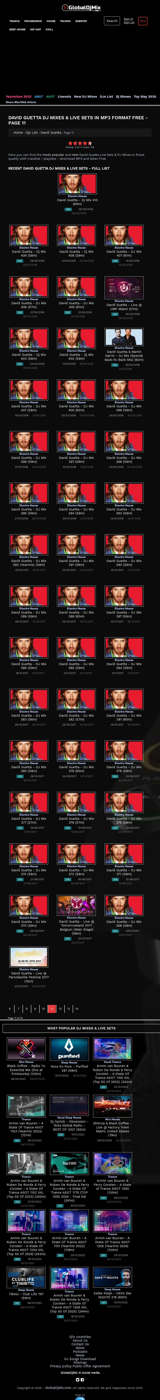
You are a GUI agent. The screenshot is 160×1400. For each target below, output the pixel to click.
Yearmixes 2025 (17, 96)
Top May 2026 (133, 96)
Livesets (59, 96)
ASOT (46, 96)
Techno (65, 21)
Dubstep (81, 21)
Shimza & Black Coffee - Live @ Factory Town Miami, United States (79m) (112, 1127)
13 (68, 1008)
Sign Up (127, 22)
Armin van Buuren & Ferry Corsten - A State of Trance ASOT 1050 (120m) (112, 1184)
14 (76, 1008)
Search (111, 21)
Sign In (126, 19)
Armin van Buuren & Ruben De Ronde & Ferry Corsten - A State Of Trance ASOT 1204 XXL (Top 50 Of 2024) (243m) (26, 1245)
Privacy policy (63, 1362)
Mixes (80, 1346)
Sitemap (80, 1359)
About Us (80, 1339)
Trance (14, 21)
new (72, 154)
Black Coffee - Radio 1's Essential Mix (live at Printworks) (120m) (26, 1069)
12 (60, 1008)
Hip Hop (35, 29)
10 (43, 1008)
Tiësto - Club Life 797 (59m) (26, 1294)
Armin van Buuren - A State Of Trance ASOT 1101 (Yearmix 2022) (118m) (69, 1241)
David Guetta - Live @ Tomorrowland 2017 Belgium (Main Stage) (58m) (76, 925)
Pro (139, 21)
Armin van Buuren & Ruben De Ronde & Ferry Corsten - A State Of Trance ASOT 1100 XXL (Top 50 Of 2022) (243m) (112, 1073)
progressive (33, 21)
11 (52, 1008)
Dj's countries (80, 1336)
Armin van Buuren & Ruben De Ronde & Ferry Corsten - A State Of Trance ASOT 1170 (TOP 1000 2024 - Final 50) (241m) (69, 1188)
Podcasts (80, 1349)
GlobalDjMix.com (58, 1383)
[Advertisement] (80, 65)
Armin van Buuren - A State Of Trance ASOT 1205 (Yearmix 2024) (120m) (112, 1241)
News (80, 1352)
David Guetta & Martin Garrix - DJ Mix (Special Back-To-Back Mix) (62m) (124, 355)
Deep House (17, 29)
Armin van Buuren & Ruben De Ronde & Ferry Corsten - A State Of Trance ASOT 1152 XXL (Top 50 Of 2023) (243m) (26, 1188)
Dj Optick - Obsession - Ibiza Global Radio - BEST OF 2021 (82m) (69, 1125)
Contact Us (80, 1343)
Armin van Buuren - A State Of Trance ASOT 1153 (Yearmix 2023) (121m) (26, 1127)
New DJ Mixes (78, 96)
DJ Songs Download (80, 1356)
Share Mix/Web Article (21, 101)
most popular (52, 154)
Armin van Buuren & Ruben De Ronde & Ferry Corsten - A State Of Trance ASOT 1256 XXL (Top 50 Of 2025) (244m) (69, 1303)
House (51, 21)
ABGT (35, 96)
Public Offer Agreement (90, 1362)
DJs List (97, 96)
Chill (49, 29)
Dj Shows (113, 96)
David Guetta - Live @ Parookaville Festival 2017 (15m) (29, 977)
